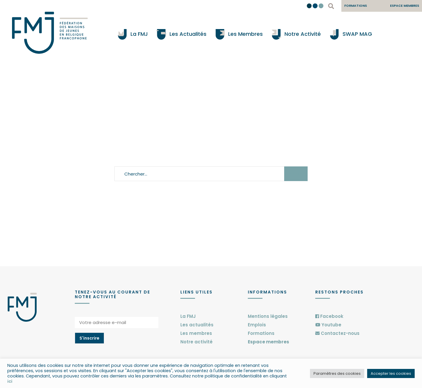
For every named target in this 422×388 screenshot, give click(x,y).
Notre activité (196, 342)
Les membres (196, 333)
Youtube (328, 325)
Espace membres (268, 342)
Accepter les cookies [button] (391, 373)
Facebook (329, 316)
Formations (261, 333)
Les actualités (196, 325)
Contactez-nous (337, 333)
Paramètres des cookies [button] (337, 373)
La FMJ (188, 316)
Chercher (296, 174)
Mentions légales (268, 316)
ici (9, 381)
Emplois (257, 325)
